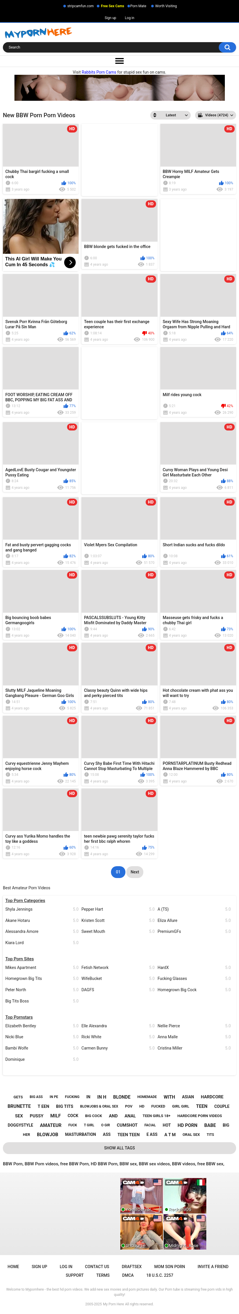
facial (150, 1125)
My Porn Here (113, 1304)
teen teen (128, 1134)
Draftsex (132, 1266)
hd (141, 1106)
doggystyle (20, 1125)
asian (188, 1097)
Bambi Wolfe (41, 1048)
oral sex (191, 1134)
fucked (158, 1106)
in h (101, 1097)
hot (167, 1125)
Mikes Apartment (41, 967)
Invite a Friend (213, 1266)
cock (73, 1115)
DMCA (128, 1275)
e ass (152, 1134)
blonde (121, 1097)
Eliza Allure (194, 920)
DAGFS (118, 989)
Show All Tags (119, 1148)
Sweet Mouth (118, 931)
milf (55, 1116)
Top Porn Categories (25, 900)
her (26, 1134)
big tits (64, 1106)
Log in (129, 18)
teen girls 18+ (157, 1116)
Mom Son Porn (169, 1266)
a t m (170, 1134)
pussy (36, 1116)
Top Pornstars (19, 1017)
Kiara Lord (41, 942)
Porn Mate (138, 6)
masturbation (80, 1134)
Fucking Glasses (194, 978)
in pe (54, 1097)
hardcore (212, 1096)
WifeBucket (118, 978)
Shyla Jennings (41, 909)
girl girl (180, 1106)
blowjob (47, 1134)
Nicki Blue (41, 1037)
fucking (72, 1097)
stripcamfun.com (80, 6)
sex (19, 1116)
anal (130, 1116)
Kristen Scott (118, 920)
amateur (50, 1125)
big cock (93, 1116)
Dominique (41, 1059)
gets (18, 1097)
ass (107, 1134)
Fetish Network (118, 967)
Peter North (41, 989)
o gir (105, 1125)
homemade (147, 1097)
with (169, 1097)
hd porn (188, 1125)
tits (210, 1135)
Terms (103, 1275)
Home (13, 1266)
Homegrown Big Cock (194, 989)
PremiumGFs (194, 931)
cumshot (127, 1125)
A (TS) (194, 909)
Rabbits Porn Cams (99, 72)
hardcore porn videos (199, 1116)
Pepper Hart (118, 909)
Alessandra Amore (41, 931)
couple (221, 1106)
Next (135, 872)
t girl (89, 1125)
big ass (36, 1097)
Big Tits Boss (41, 1001)
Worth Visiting (166, 6)
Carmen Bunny (118, 1048)
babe (210, 1125)
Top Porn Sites (19, 958)
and (113, 1116)
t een (43, 1106)
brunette (19, 1106)
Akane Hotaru (41, 920)
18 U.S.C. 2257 (159, 1275)
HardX (194, 967)
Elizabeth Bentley (41, 1026)
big (226, 1125)
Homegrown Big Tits (41, 978)
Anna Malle (194, 1037)
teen (201, 1106)
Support (75, 1275)
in (88, 1097)
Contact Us (97, 1266)
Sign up (110, 18)
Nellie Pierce (194, 1026)
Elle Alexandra (118, 1026)
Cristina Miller (194, 1048)
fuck (72, 1125)
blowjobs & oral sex (99, 1106)
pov (129, 1106)
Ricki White (118, 1037)
